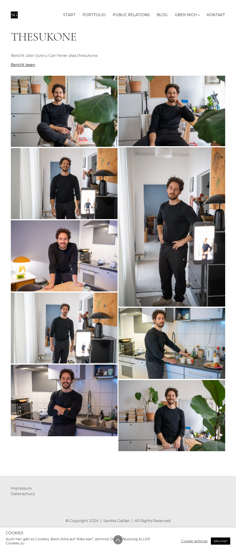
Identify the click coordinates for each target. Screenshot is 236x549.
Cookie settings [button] (194, 541)
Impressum (21, 488)
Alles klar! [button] (220, 541)
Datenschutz (23, 494)
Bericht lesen (23, 65)
